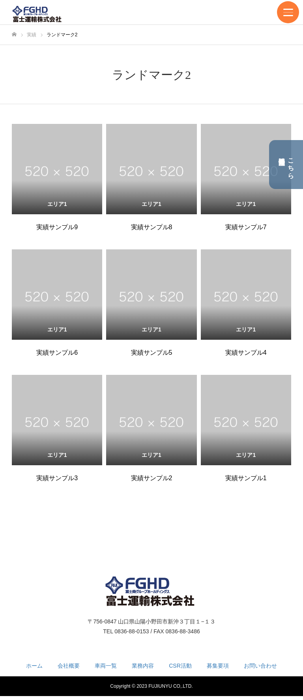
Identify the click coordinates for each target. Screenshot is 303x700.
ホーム (34, 666)
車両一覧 (106, 666)
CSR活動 (180, 666)
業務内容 (143, 666)
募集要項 (218, 666)
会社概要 (69, 666)
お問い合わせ (260, 666)
